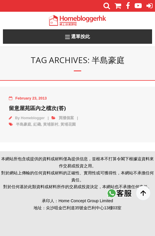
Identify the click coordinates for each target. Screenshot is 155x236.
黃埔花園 (68, 124)
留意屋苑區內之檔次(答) (37, 108)
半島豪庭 (23, 124)
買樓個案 (66, 118)
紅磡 (37, 124)
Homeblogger (33, 118)
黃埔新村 (50, 124)
